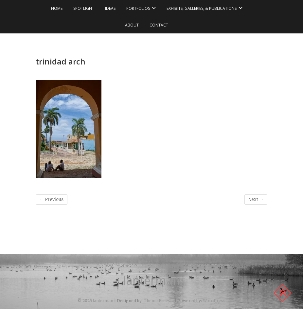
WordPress (214, 300)
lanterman (151, 280)
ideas (110, 8)
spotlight (83, 8)
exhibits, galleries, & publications (202, 8)
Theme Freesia (159, 300)
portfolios (138, 8)
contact (159, 25)
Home (56, 8)
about (132, 25)
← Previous (51, 199)
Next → (255, 199)
